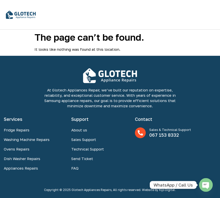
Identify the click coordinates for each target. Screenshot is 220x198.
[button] (211, 15)
